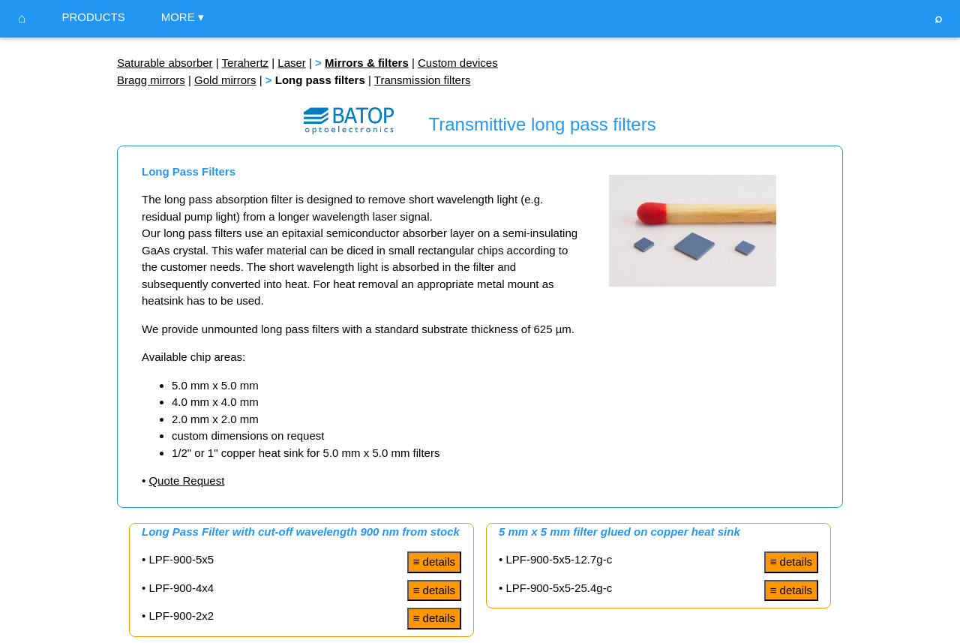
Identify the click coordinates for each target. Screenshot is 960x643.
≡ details (434, 561)
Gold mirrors (225, 80)
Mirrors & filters (367, 62)
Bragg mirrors (151, 80)
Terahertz (245, 62)
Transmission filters (422, 80)
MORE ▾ (182, 17)
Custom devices (458, 62)
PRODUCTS (93, 17)
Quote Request (186, 480)
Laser (292, 62)
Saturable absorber (165, 62)
